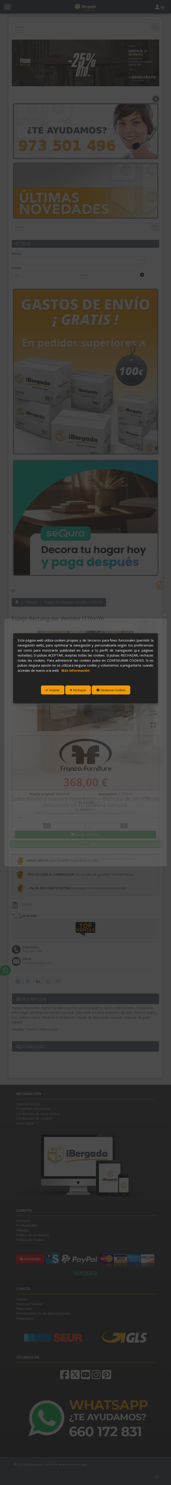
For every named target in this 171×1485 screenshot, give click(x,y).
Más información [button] (75, 670)
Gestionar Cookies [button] (111, 690)
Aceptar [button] (53, 690)
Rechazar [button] (78, 690)
